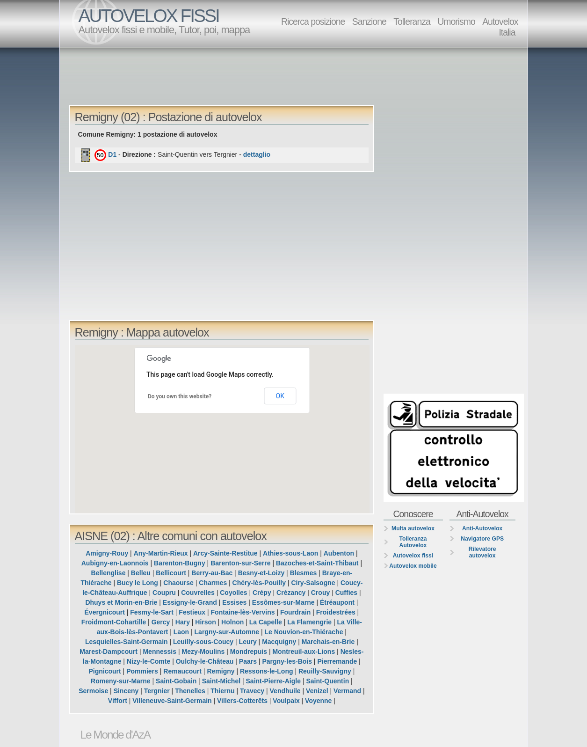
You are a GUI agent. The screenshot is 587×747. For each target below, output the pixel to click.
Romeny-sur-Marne (121, 681)
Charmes (213, 582)
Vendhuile (285, 691)
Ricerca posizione (313, 21)
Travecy (252, 691)
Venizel (317, 691)
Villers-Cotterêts (242, 700)
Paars (248, 661)
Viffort (117, 700)
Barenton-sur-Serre (240, 563)
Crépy (262, 592)
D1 (112, 154)
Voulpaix (286, 700)
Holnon (232, 622)
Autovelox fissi (413, 555)
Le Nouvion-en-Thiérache (303, 632)
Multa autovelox (413, 528)
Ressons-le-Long (266, 671)
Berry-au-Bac (211, 573)
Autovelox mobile (412, 566)
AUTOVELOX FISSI (149, 16)
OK (280, 396)
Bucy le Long (137, 582)
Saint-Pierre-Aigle (273, 681)
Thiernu (222, 691)
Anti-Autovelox (482, 528)
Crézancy (290, 592)
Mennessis (159, 651)
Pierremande (337, 661)
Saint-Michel (221, 681)
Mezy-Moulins (203, 651)
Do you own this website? (179, 396)
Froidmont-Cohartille (113, 622)
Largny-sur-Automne (227, 632)
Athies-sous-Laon (290, 553)
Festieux (192, 612)
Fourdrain (295, 612)
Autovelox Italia (500, 26)
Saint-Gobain (176, 681)
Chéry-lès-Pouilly (259, 582)
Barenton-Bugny (179, 563)
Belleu (141, 573)
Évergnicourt (105, 612)
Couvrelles (198, 592)
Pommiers (142, 671)
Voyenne (318, 700)
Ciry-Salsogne (313, 582)
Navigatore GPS (482, 538)
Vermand (347, 691)
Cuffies (346, 592)
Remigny (220, 671)
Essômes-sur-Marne (283, 602)
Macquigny (279, 641)
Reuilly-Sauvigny (324, 671)
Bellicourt (171, 573)
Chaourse (178, 582)
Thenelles (190, 691)
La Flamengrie (309, 622)
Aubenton (339, 553)
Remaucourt (182, 671)
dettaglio (256, 154)
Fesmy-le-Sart (152, 612)
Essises (234, 602)
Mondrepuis (248, 651)
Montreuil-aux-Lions (303, 651)
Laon (181, 632)
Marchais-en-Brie (328, 641)
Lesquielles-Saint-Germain (126, 641)
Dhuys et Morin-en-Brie (121, 602)
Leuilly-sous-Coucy (203, 641)
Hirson (205, 622)
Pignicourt (105, 671)
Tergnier (157, 691)
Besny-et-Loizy (261, 573)
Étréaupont (337, 602)
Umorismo (456, 21)
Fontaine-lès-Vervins (243, 612)
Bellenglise (108, 573)
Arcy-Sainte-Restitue (225, 553)
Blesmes (303, 573)
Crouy (320, 592)
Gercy (161, 622)
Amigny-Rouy (107, 553)
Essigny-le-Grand (190, 602)
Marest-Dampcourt (109, 651)
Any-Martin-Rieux (161, 553)
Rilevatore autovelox (482, 552)
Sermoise (93, 691)
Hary (182, 622)
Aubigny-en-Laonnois (115, 563)
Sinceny (126, 691)
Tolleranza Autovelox (413, 542)
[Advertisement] (296, 75)
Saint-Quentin (327, 681)
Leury (248, 641)
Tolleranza (411, 21)
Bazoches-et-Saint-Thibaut (317, 563)
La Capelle (265, 622)
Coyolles (233, 592)
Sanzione (369, 21)
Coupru (164, 592)
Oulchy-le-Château (205, 661)
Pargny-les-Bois (287, 661)
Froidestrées (335, 612)
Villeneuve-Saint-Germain (171, 700)
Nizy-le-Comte (148, 661)
